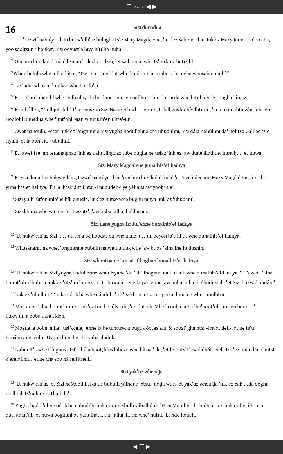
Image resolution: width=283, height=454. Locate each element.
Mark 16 (139, 7)
